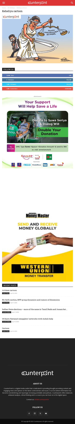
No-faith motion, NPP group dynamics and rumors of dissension (31, 300)
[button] (3, 3)
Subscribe (68, 88)
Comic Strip (6, 293)
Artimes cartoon (9, 290)
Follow (68, 80)
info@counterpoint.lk (42, 399)
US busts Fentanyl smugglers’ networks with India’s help (28, 319)
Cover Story (6, 302)
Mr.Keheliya (11, 8)
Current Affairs (7, 312)
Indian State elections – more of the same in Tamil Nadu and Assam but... (34, 309)
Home (4, 8)
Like (70, 75)
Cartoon (5, 328)
